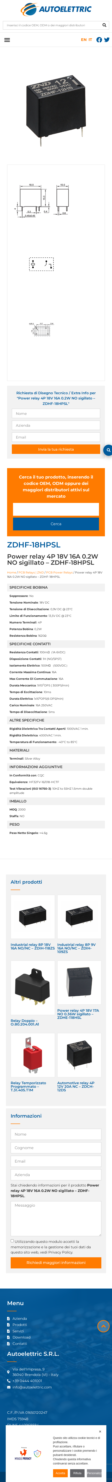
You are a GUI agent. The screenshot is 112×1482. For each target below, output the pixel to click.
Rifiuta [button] (77, 1473)
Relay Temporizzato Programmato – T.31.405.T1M (28, 1086)
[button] (7, 39)
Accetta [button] (60, 1473)
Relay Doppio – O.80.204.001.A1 (25, 1022)
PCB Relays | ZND (31, 572)
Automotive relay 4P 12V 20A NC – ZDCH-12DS (75, 1086)
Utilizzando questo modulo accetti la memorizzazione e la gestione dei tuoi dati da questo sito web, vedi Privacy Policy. (51, 1246)
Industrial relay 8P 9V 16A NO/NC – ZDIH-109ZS (76, 948)
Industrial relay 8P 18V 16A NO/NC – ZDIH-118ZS (33, 946)
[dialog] (56, 1453)
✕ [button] (100, 1431)
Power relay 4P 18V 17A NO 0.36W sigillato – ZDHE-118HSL (78, 1014)
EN (84, 39)
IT (90, 39)
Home (11, 572)
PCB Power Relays (59, 572)
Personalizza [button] (94, 1473)
